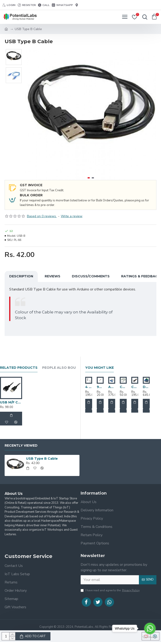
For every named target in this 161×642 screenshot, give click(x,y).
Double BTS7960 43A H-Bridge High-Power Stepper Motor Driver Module (146, 387)
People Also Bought (62, 368)
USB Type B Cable (42, 458)
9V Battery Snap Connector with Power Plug (100, 387)
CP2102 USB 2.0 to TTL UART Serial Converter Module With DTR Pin (134, 387)
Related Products (19, 368)
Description (21, 276)
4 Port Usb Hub (88, 387)
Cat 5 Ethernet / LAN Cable (123, 387)
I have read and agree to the (110, 590)
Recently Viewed (21, 446)
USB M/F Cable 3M (11, 402)
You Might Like (99, 368)
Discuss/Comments (91, 276)
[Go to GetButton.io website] (150, 637)
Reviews (52, 276)
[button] (151, 114)
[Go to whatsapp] (150, 628)
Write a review (71, 216)
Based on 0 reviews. (42, 216)
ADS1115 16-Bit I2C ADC (111, 387)
